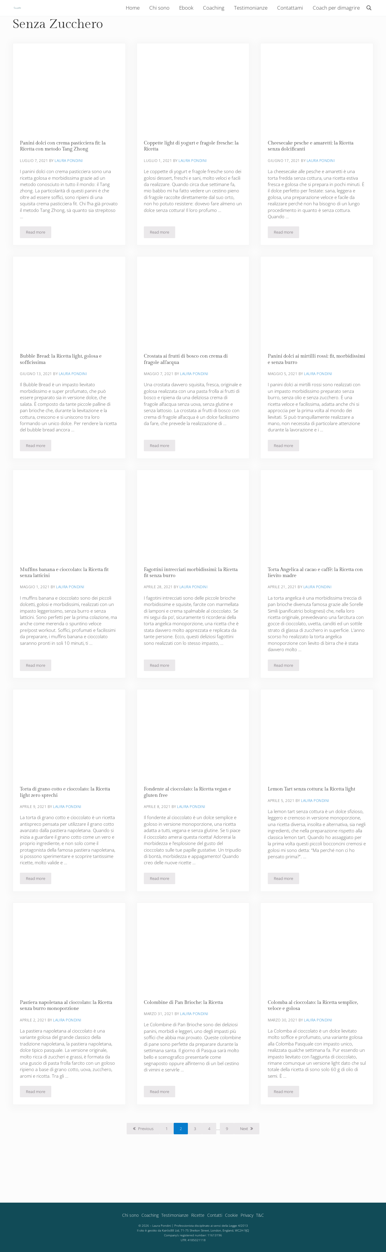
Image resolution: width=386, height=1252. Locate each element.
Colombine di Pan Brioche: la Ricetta (185, 1034)
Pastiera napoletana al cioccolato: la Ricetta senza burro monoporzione (69, 1037)
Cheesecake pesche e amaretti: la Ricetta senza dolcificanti (313, 172)
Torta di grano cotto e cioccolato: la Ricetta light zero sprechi (67, 823)
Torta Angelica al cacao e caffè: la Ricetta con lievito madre (313, 601)
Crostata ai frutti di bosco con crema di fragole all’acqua (188, 387)
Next (244, 1161)
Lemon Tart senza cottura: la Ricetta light (313, 820)
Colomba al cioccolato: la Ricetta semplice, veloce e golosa (315, 1037)
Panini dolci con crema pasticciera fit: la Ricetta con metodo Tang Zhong (65, 172)
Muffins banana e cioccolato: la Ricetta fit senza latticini (67, 601)
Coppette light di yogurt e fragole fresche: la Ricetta (190, 172)
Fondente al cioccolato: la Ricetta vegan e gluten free (190, 823)
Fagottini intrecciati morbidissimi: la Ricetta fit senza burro (193, 601)
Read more (39, 260)
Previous (145, 1161)
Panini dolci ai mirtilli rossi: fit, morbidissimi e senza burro (302, 387)
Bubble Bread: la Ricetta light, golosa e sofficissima (62, 387)
